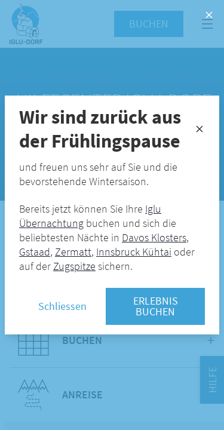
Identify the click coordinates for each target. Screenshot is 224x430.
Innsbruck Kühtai (133, 252)
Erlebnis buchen (155, 306)
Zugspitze (74, 266)
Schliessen (62, 306)
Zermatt (73, 252)
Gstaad (34, 252)
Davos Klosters (154, 237)
